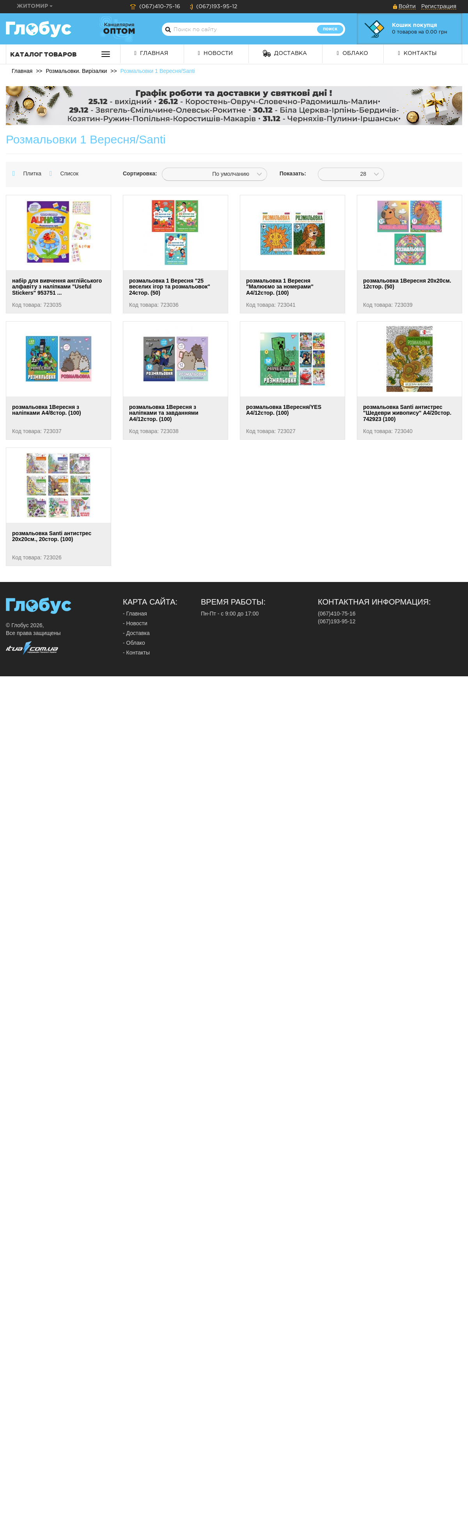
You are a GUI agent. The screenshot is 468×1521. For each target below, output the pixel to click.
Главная (151, 53)
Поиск (330, 29)
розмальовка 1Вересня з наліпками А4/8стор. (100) (46, 410)
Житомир (35, 6)
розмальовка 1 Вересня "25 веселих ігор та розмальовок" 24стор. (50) (169, 287)
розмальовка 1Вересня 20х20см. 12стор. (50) (407, 284)
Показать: (293, 173)
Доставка (285, 53)
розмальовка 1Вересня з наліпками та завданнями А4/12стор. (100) (164, 413)
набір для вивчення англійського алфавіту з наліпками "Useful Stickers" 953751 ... (57, 287)
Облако (352, 53)
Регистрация (438, 6)
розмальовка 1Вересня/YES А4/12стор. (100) (283, 410)
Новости (215, 53)
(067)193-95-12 (213, 6)
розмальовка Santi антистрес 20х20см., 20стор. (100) (51, 536)
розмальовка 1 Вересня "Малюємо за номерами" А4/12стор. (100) (280, 287)
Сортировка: (136, 173)
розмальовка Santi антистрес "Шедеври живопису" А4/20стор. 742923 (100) (407, 413)
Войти (407, 6)
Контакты (417, 53)
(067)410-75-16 (155, 6)
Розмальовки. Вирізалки (76, 71)
